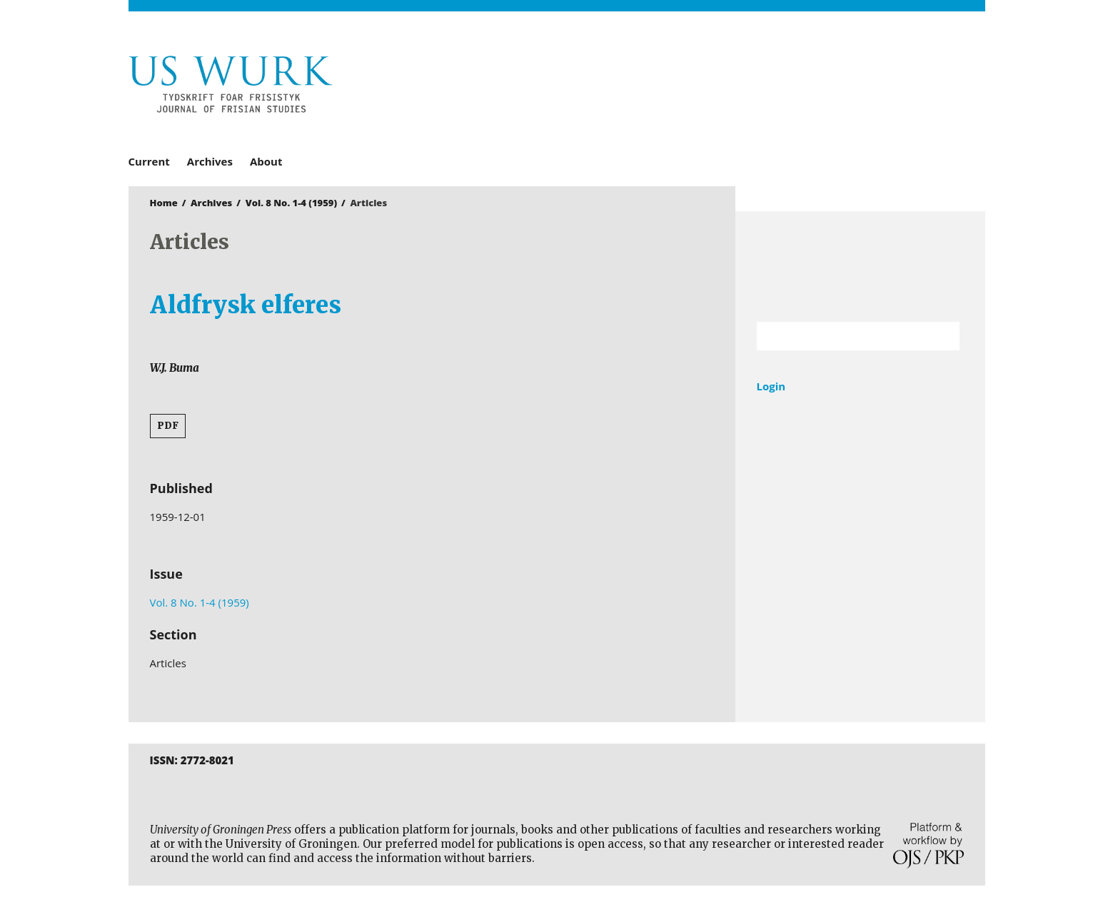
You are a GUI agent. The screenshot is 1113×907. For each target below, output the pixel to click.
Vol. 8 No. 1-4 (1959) (291, 202)
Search (942, 336)
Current (149, 161)
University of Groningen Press (764, 86)
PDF (167, 426)
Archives (210, 161)
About (266, 161)
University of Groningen (860, 266)
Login (771, 386)
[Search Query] (841, 336)
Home (164, 202)
